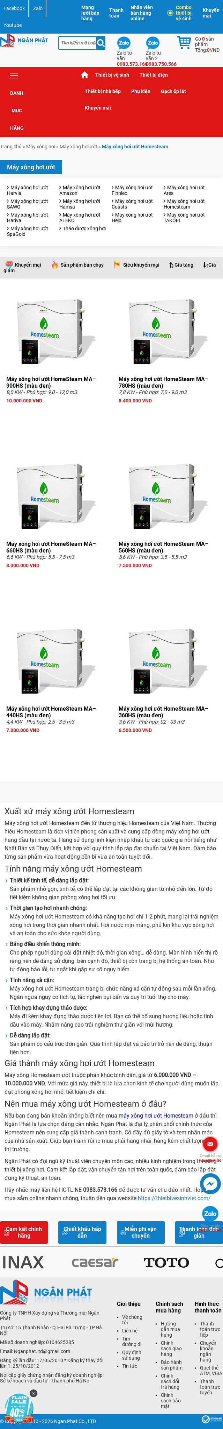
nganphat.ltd (210, 1158)
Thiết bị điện (154, 75)
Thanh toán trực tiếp (210, 1329)
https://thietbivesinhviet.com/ (174, 1198)
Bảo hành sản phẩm (172, 1365)
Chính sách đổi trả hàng (170, 1381)
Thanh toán (116, 13)
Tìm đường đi (131, 1341)
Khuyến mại (28, 265)
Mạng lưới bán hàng (90, 13)
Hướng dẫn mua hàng (170, 1329)
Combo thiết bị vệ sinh (180, 13)
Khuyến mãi (211, 13)
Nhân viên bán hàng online (142, 13)
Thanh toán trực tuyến (210, 1387)
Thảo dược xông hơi (84, 228)
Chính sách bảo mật (171, 1400)
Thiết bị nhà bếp (103, 91)
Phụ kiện (140, 91)
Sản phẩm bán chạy (82, 265)
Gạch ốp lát (173, 91)
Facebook (14, 8)
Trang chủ (85, 75)
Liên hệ (129, 1330)
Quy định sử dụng (131, 1355)
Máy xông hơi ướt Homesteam (184, 204)
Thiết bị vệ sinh (112, 75)
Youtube (12, 25)
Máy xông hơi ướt (78, 146)
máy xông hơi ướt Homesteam (156, 1115)
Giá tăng (183, 265)
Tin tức (129, 1366)
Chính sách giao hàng (171, 1348)
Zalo (38, 8)
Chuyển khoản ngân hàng (208, 1351)
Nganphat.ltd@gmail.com (42, 1351)
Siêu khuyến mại (141, 265)
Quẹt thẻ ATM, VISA (211, 1370)
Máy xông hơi (40, 146)
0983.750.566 (210, 1228)
